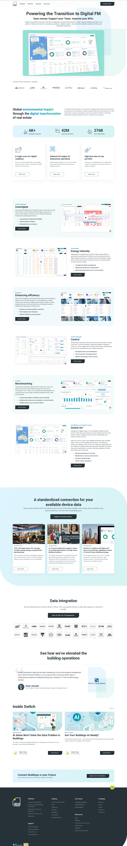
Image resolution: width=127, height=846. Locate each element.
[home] (15, 8)
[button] (22, 8)
